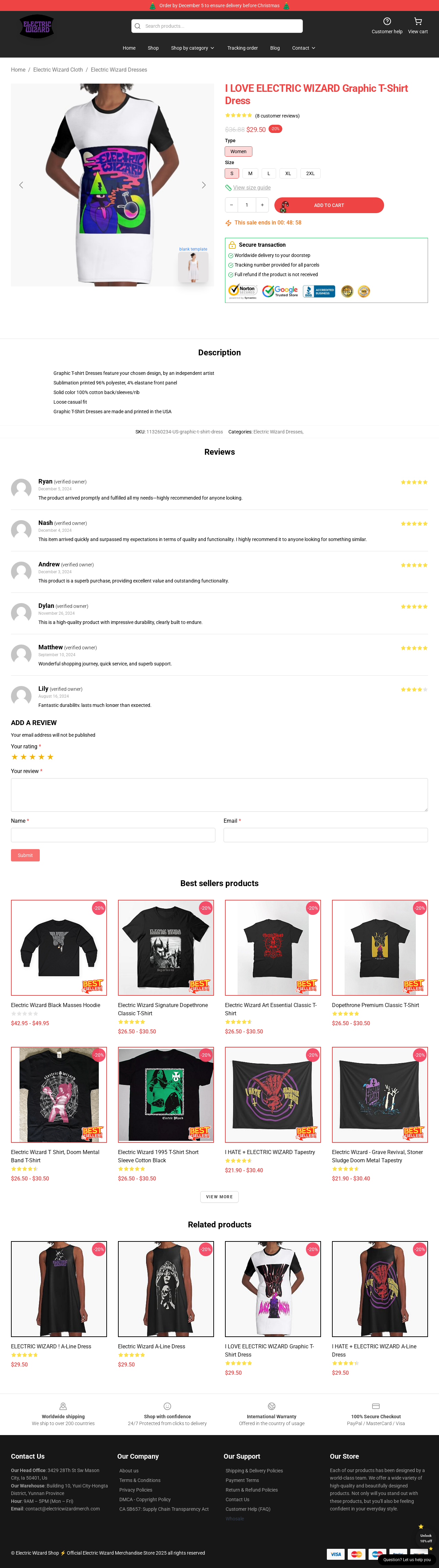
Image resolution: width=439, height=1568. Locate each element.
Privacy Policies (135, 1490)
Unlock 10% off (426, 1538)
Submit (25, 855)
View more (219, 1197)
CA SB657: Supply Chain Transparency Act (164, 1509)
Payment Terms (242, 1480)
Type (230, 140)
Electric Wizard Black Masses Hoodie (55, 1005)
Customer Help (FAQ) (248, 1509)
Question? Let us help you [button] (407, 1559)
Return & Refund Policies (252, 1490)
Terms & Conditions (140, 1480)
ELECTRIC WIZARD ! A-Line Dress (51, 1346)
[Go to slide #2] (130, 303)
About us (129, 1470)
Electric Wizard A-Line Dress (151, 1346)
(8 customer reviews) (277, 116)
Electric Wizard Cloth (58, 69)
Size (229, 162)
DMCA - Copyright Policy (145, 1499)
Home (18, 69)
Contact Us (237, 1499)
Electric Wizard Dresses (119, 69)
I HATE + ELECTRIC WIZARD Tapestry (270, 1152)
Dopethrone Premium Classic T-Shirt (375, 1005)
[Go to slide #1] (94, 303)
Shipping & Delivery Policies (254, 1470)
